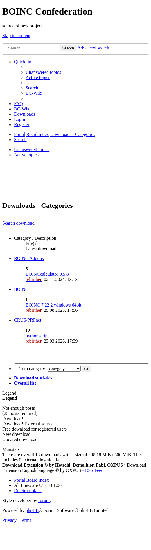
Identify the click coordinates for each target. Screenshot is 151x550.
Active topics (26, 154)
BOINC (21, 289)
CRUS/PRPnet (27, 320)
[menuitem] (43, 72)
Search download (18, 223)
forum (44, 500)
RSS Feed (94, 470)
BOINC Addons (29, 258)
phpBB (32, 510)
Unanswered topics (31, 149)
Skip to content (16, 35)
